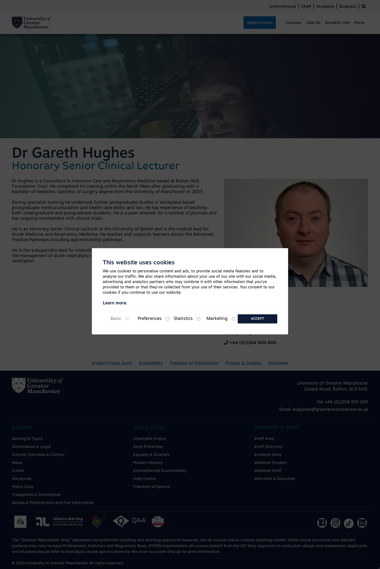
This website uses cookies (139, 263)
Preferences (150, 319)
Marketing (217, 319)
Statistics (183, 319)
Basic (116, 319)
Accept (257, 319)
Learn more (114, 303)
